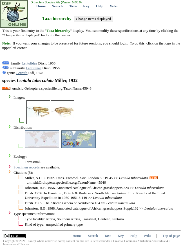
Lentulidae (29, 63)
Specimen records (27, 167)
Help (99, 6)
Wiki (113, 6)
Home (41, 6)
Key (86, 6)
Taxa (73, 6)
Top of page (171, 236)
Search (57, 6)
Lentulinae (34, 68)
